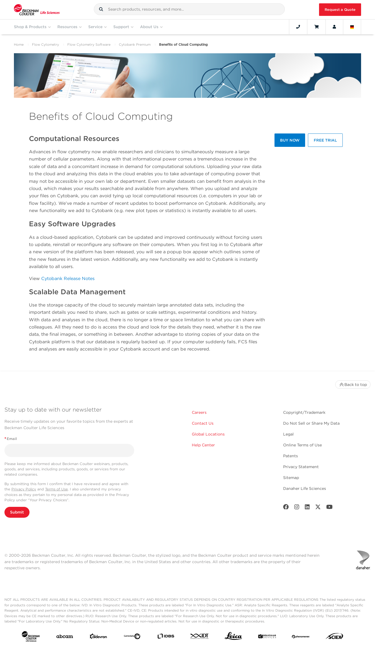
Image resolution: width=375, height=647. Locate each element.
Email (10, 438)
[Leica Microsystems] (233, 637)
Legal (288, 434)
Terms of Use (56, 489)
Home (19, 44)
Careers (199, 412)
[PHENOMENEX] (300, 637)
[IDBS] (165, 637)
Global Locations (208, 434)
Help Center (203, 445)
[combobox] (189, 9)
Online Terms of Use (302, 445)
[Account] (334, 27)
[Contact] (298, 27)
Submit (17, 512)
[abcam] (64, 637)
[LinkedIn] (307, 508)
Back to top (353, 384)
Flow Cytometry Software (89, 44)
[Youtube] (329, 508)
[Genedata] (132, 637)
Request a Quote (340, 10)
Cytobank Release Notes (68, 278)
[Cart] (316, 27)
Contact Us (203, 423)
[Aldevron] (98, 637)
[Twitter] (318, 508)
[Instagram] (296, 508)
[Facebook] (286, 508)
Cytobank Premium (135, 44)
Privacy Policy (23, 489)
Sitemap (291, 477)
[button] (101, 9)
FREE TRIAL (325, 140)
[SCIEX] (334, 637)
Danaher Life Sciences (304, 488)
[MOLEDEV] (267, 637)
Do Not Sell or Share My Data (311, 423)
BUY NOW (290, 140)
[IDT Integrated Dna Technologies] (199, 637)
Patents (290, 456)
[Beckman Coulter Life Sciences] (37, 9)
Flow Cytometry (45, 44)
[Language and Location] (352, 27)
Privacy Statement (301, 466)
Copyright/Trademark (304, 412)
